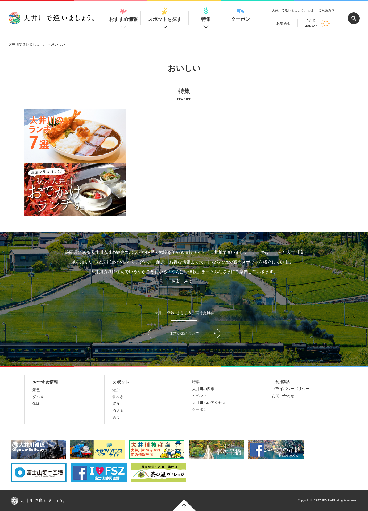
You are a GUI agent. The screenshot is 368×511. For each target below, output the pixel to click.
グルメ (38, 397)
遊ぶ (116, 390)
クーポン (240, 14)
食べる (117, 397)
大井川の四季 (203, 389)
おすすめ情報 (123, 14)
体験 (36, 404)
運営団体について (184, 333)
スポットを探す (164, 14)
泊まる (117, 410)
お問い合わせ (283, 396)
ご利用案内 (327, 10)
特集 (206, 14)
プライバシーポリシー (290, 389)
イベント (199, 396)
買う (116, 404)
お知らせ (283, 23)
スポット (120, 382)
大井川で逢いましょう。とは (292, 10)
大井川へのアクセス (209, 402)
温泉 (116, 417)
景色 (36, 390)
